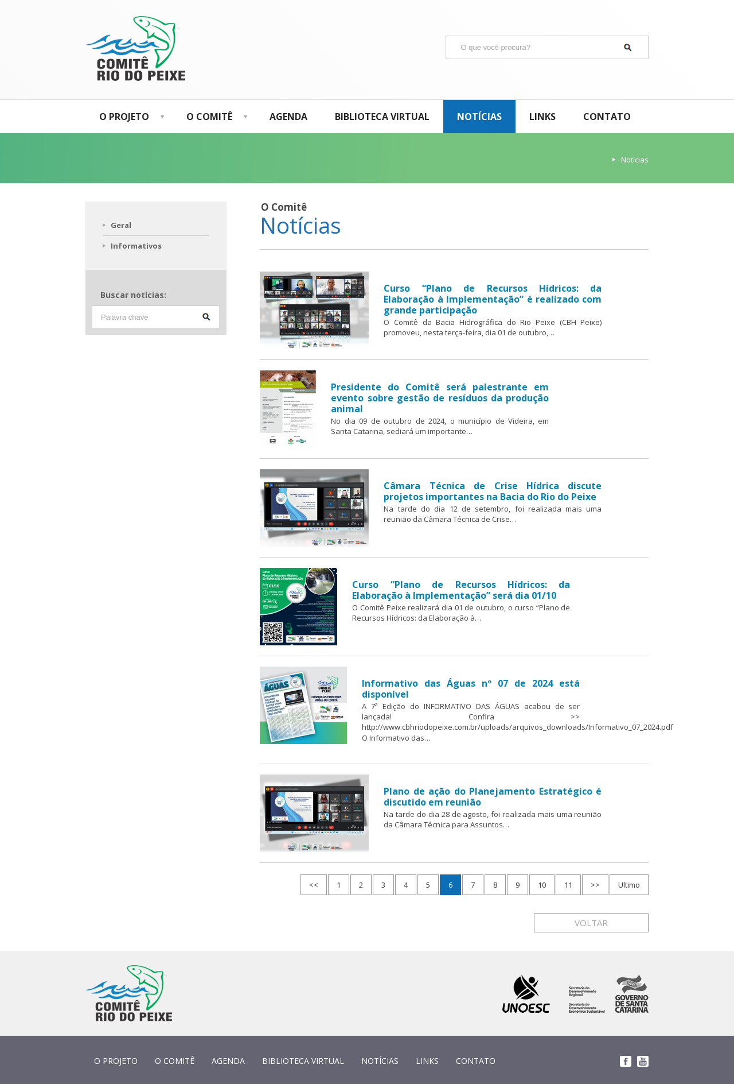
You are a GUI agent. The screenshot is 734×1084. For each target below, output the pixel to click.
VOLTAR (591, 922)
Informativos (136, 246)
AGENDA (288, 116)
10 (542, 885)
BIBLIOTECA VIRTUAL (382, 116)
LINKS (542, 116)
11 (568, 885)
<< (313, 885)
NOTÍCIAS (479, 116)
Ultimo (629, 885)
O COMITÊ (214, 116)
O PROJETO (129, 116)
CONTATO (607, 116)
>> (595, 885)
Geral (121, 225)
